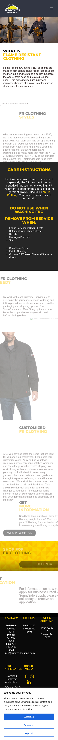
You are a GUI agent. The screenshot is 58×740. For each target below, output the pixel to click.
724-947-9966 (11, 639)
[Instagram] (32, 676)
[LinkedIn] (29, 682)
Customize (29, 725)
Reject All (29, 733)
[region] (29, 714)
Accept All (29, 717)
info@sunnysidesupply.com (20, 653)
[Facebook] (26, 676)
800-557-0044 (11, 630)
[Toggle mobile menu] (51, 8)
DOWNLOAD (13, 687)
